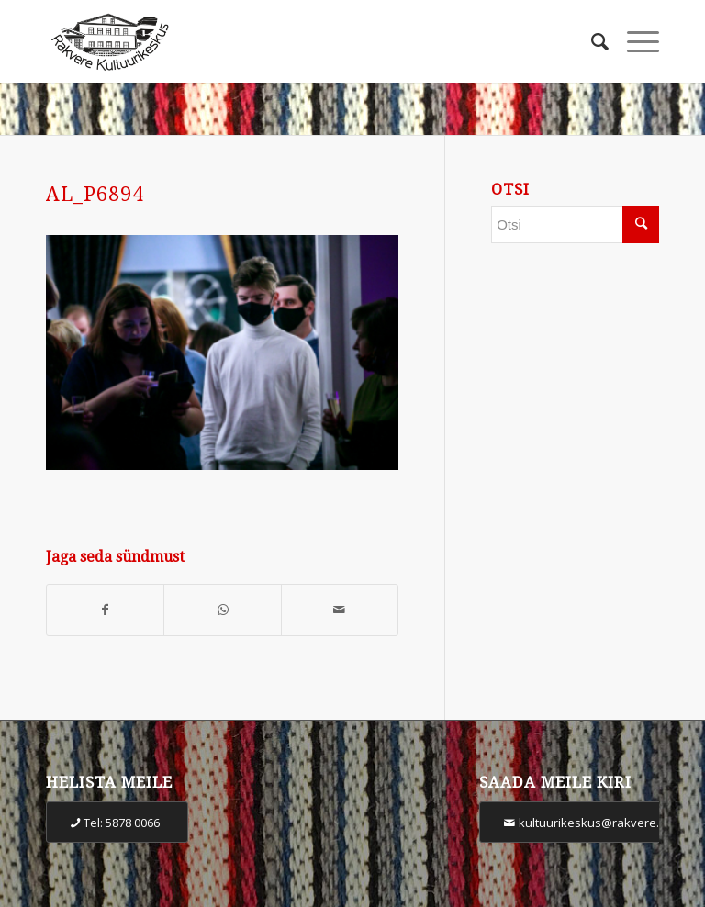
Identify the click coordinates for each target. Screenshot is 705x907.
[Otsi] (591, 41)
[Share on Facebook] (105, 610)
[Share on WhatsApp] (222, 610)
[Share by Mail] (339, 610)
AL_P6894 (95, 194)
